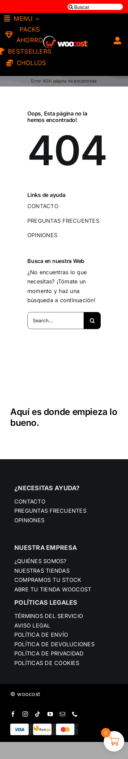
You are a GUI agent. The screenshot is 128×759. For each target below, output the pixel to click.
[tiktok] (37, 714)
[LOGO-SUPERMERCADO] (65, 32)
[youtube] (50, 714)
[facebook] (13, 714)
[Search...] (55, 320)
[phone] (74, 714)
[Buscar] (95, 7)
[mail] (62, 714)
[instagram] (25, 714)
